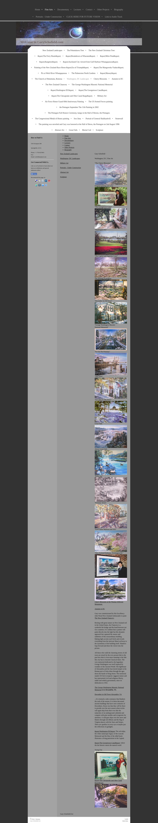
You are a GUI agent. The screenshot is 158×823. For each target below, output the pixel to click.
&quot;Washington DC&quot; (105, 731)
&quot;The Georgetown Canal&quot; (107, 743)
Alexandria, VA (116, 694)
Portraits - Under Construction (70, 168)
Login (126, 819)
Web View (125, 821)
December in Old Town (103, 694)
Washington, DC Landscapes (70, 158)
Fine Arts (67, 138)
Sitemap (37, 819)
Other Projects (69, 147)
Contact (67, 145)
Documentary (69, 140)
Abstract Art (64, 172)
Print (32, 819)
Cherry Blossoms (101, 602)
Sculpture (63, 177)
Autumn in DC (100, 609)
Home (66, 136)
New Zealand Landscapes (69, 154)
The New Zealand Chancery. (104, 618)
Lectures (67, 143)
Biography (68, 150)
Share (34, 174)
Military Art (64, 163)
